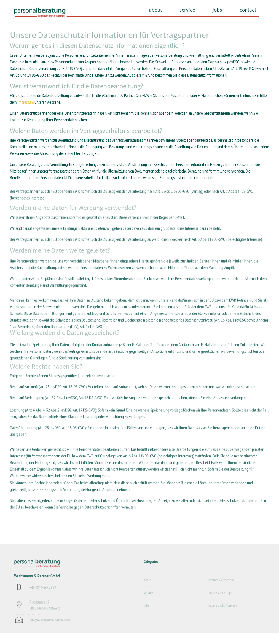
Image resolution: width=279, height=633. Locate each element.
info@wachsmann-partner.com (50, 623)
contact (248, 9)
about (155, 9)
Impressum (25, 102)
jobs (217, 9)
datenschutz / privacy (222, 609)
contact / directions (221, 583)
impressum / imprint (221, 596)
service (187, 9)
